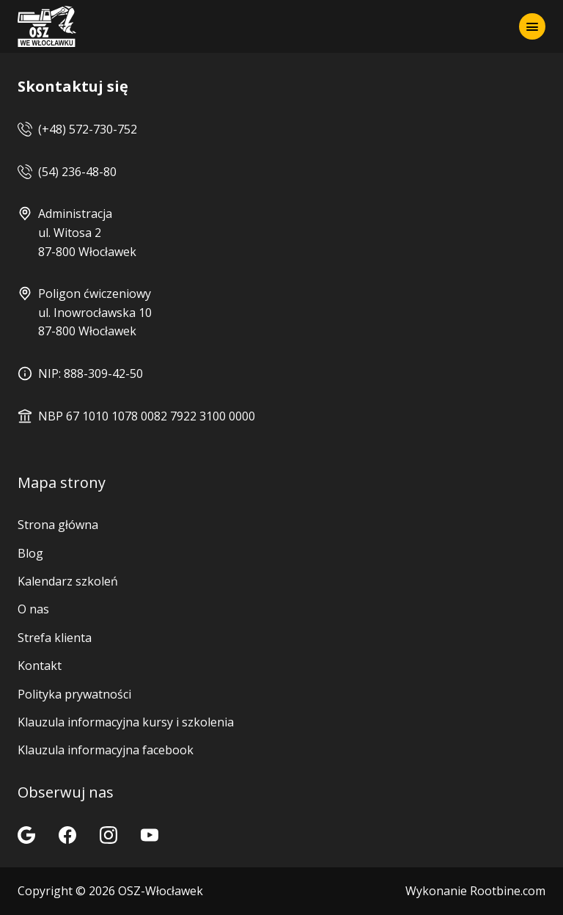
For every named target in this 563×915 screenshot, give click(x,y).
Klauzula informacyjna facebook (106, 750)
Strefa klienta (55, 638)
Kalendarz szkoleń (68, 581)
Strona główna (58, 525)
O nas (33, 609)
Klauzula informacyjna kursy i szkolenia (126, 722)
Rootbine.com (507, 891)
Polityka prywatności (74, 694)
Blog (30, 553)
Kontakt (40, 665)
